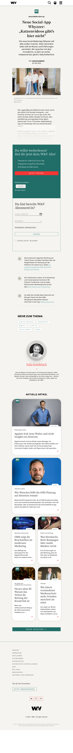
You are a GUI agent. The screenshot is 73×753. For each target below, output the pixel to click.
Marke (38, 329)
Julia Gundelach (38, 61)
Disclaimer (17, 655)
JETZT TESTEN (36, 173)
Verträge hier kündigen (23, 675)
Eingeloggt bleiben (27, 241)
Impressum (17, 653)
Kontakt (15, 650)
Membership (43, 322)
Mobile (22, 325)
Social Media (25, 329)
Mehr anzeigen (36, 629)
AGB (14, 667)
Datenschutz (18, 661)
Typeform (21, 186)
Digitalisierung (26, 322)
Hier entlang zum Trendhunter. (39, 287)
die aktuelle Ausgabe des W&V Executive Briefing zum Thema (37, 267)
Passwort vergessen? (25, 227)
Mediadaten (17, 672)
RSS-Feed (16, 669)
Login (36, 234)
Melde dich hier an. (47, 302)
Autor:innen (17, 658)
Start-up (34, 325)
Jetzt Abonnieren (24, 689)
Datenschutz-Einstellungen (24, 664)
